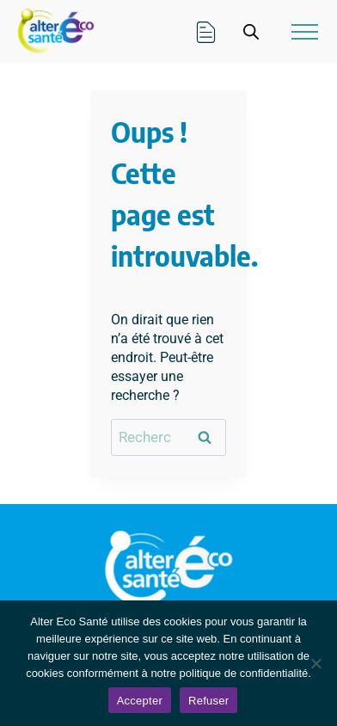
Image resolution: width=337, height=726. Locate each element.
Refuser (208, 700)
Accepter (139, 700)
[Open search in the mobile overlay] (251, 32)
